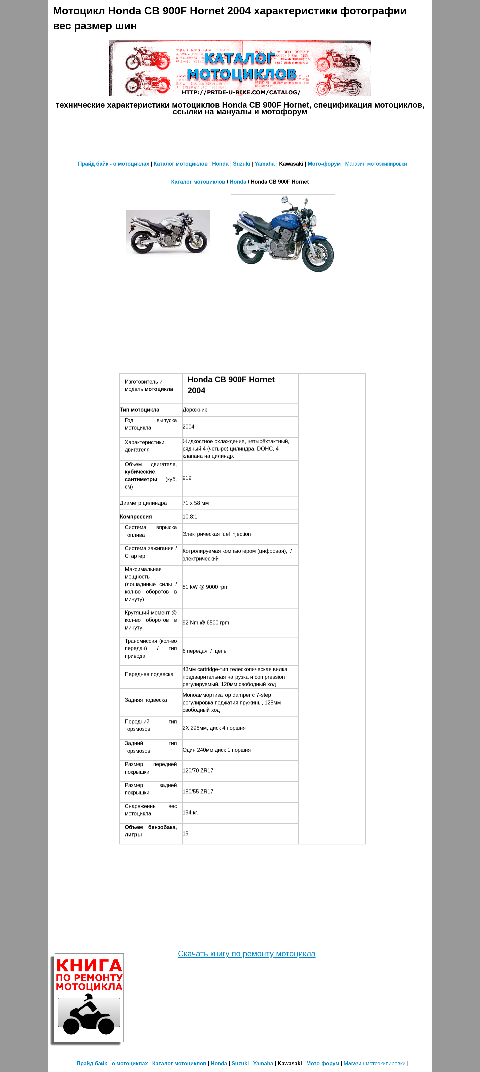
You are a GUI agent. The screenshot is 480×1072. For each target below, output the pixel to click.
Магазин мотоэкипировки (376, 164)
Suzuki (241, 164)
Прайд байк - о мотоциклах (113, 164)
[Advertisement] (240, 137)
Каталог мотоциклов (181, 164)
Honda (220, 164)
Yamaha (265, 164)
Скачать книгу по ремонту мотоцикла (247, 953)
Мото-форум (324, 164)
